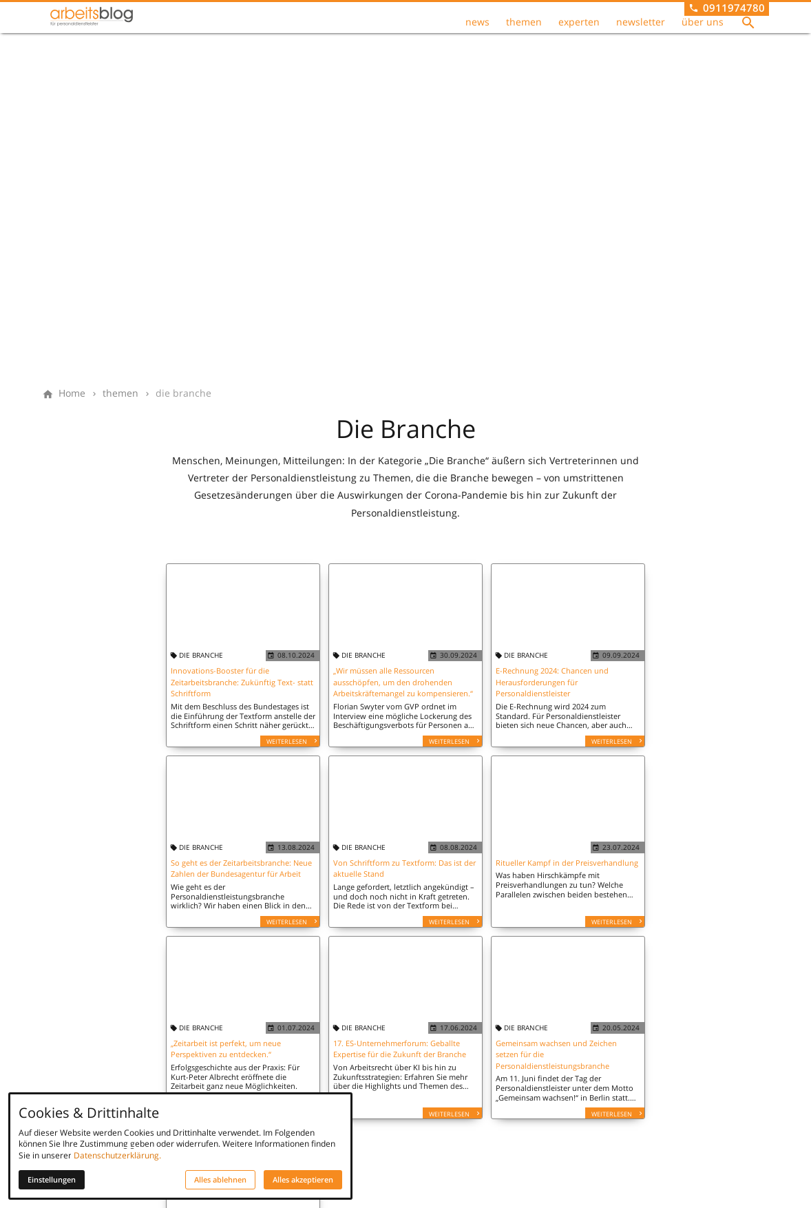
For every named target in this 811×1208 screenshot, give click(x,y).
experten (579, 31)
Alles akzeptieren (303, 1180)
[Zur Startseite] (112, 33)
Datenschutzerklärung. (117, 1155)
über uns (703, 31)
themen (524, 31)
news (477, 31)
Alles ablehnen (220, 1180)
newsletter (640, 31)
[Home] (72, 393)
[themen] (120, 393)
